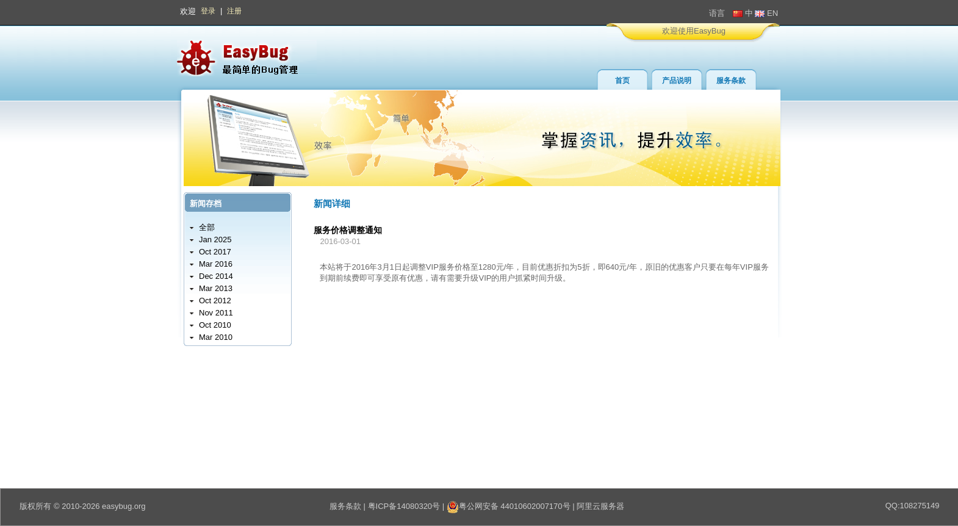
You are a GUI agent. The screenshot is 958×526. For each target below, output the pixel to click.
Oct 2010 (215, 325)
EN (766, 13)
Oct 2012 (215, 300)
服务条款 (731, 80)
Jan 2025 (215, 239)
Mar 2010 (215, 337)
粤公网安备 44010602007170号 (509, 506)
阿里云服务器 (600, 506)
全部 (207, 227)
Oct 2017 (215, 251)
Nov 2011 (216, 312)
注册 (234, 11)
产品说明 (676, 80)
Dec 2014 (216, 276)
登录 (208, 11)
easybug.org (124, 506)
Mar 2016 (215, 263)
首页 (622, 80)
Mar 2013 (215, 288)
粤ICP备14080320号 (404, 506)
